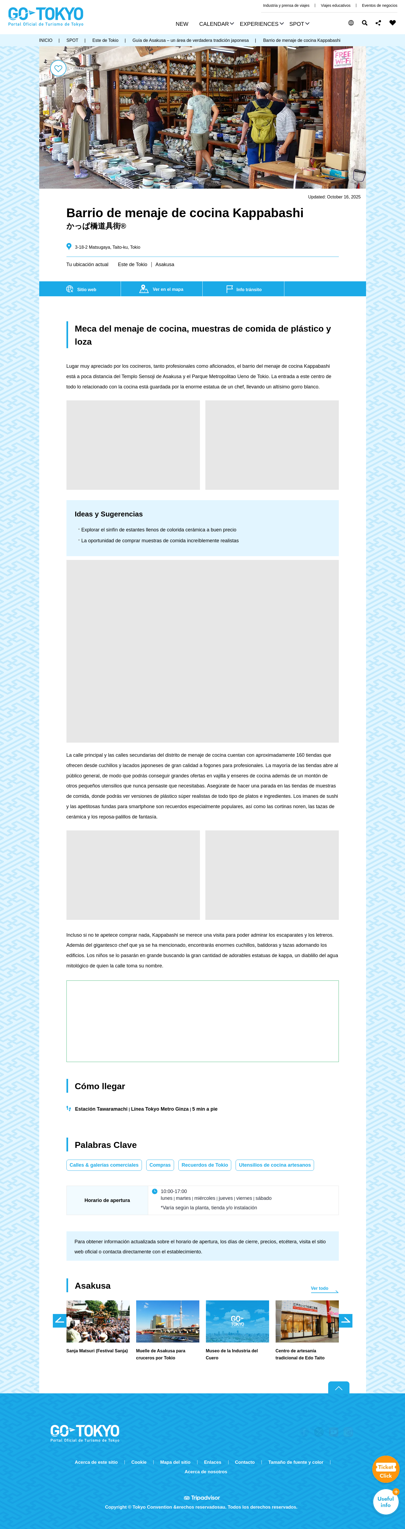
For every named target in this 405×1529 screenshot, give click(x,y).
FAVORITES (392, 23)
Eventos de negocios (379, 5)
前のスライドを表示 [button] (59, 1321)
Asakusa (165, 264)
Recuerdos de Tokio (205, 1165)
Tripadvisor (202, 1498)
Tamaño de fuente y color (295, 1462)
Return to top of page (338, 1387)
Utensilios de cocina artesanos (275, 1165)
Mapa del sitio (175, 1462)
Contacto (245, 1462)
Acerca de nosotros (206, 1471)
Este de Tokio (132, 264)
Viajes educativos (336, 5)
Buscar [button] (364, 23)
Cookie (139, 1462)
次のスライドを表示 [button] (345, 1321)
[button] (216, 24)
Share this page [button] (378, 23)
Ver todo (319, 1288)
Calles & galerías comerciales (104, 1165)
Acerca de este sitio (96, 1462)
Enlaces (212, 1462)
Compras (160, 1165)
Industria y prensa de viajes (286, 5)
